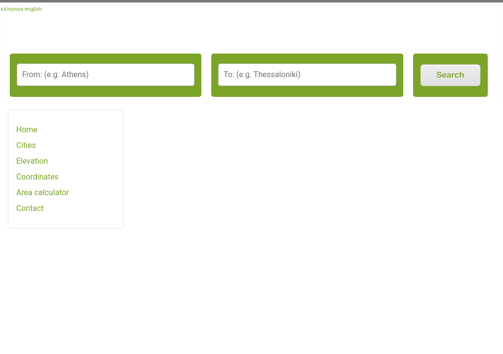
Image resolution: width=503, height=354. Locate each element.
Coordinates (37, 176)
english (33, 9)
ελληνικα (12, 9)
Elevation (32, 161)
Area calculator (42, 192)
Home (26, 129)
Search (450, 75)
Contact (30, 208)
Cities (26, 145)
